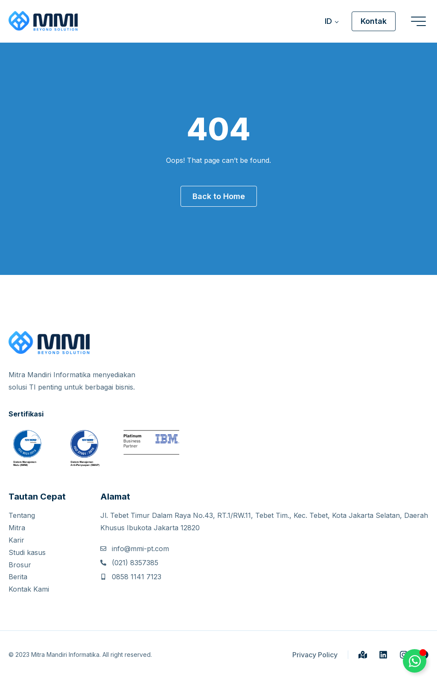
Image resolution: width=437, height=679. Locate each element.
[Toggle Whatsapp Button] (414, 661)
